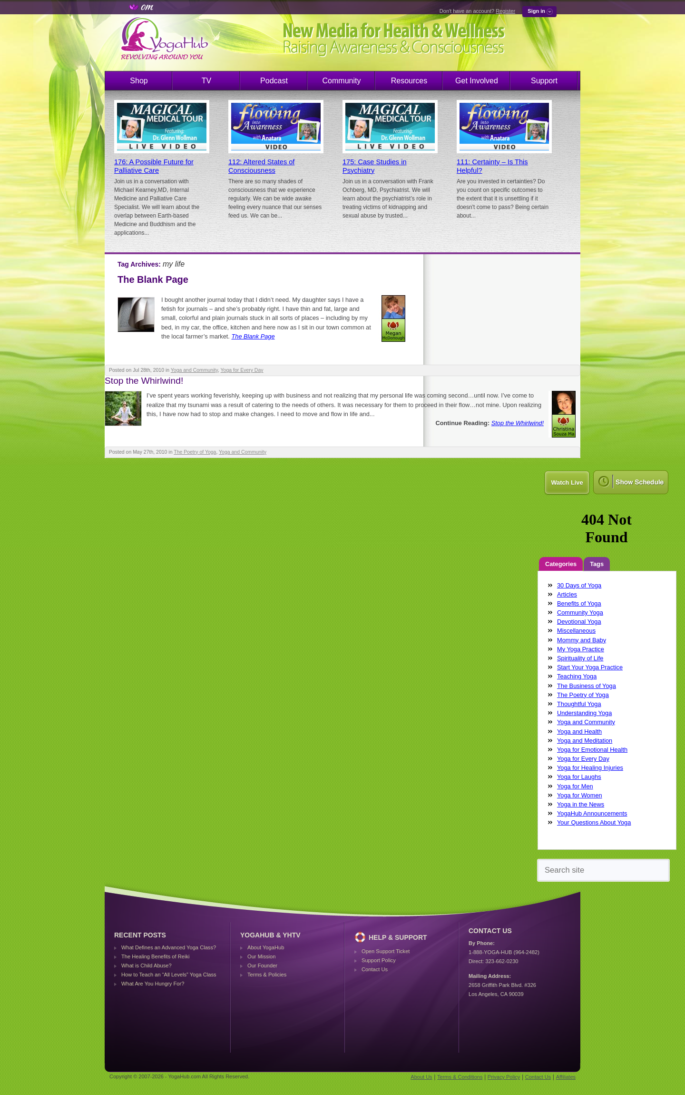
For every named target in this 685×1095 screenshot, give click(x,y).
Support (544, 81)
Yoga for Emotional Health (592, 749)
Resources (409, 81)
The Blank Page (152, 279)
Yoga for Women (579, 795)
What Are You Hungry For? (152, 983)
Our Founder (262, 965)
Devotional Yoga (579, 621)
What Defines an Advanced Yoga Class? (168, 947)
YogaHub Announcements (592, 813)
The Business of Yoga (586, 685)
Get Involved (476, 81)
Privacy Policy (504, 1077)
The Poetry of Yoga (195, 452)
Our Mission (261, 956)
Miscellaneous (576, 630)
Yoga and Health (579, 731)
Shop (138, 81)
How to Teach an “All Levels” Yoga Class (168, 974)
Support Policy (379, 960)
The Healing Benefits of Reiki (155, 956)
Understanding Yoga (584, 713)
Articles (567, 594)
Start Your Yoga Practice (590, 667)
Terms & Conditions (459, 1077)
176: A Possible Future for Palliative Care (154, 166)
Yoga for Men (575, 786)
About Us (421, 1077)
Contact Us (375, 969)
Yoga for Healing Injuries (590, 767)
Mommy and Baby (581, 640)
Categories (561, 563)
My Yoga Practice (580, 649)
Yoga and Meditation (584, 740)
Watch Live (567, 482)
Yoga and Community (194, 370)
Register (505, 11)
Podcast (274, 81)
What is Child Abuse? (146, 965)
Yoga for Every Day (242, 370)
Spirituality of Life (580, 658)
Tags (597, 563)
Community (342, 81)
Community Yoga (580, 612)
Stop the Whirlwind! (144, 381)
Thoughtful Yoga (579, 703)
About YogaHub (265, 947)
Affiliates (566, 1077)
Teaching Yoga (577, 676)
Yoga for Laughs (579, 776)
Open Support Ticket (386, 951)
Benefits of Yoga (579, 603)
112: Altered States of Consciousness (261, 166)
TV (206, 81)
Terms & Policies (266, 974)
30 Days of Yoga (579, 585)
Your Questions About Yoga (594, 822)
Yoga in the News (580, 804)
